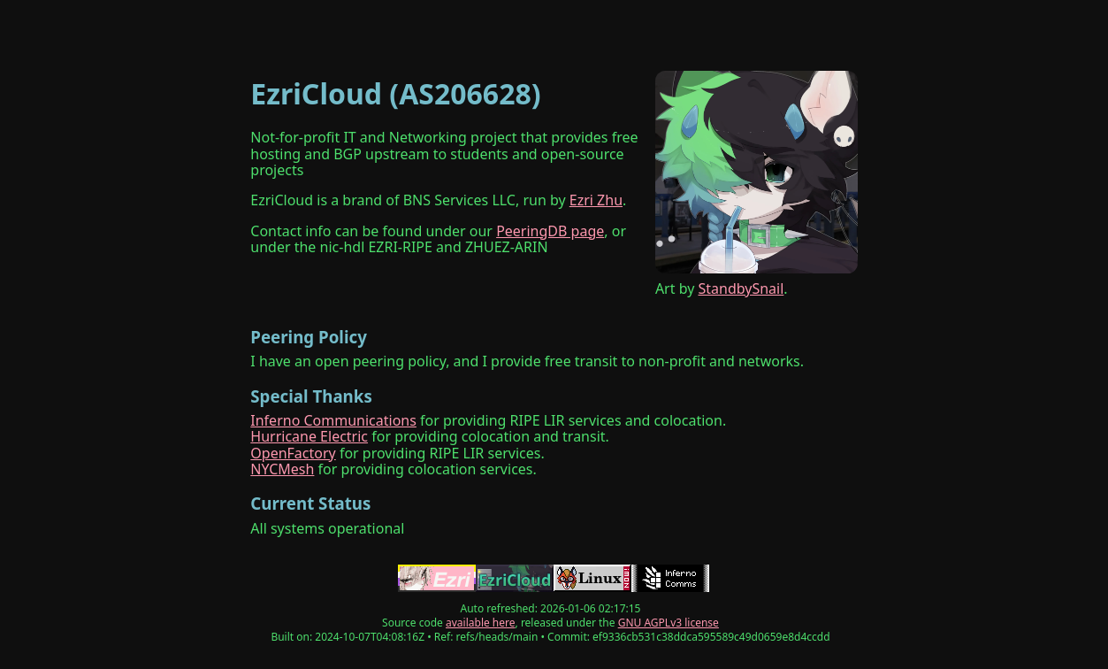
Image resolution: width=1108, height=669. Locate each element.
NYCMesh (282, 469)
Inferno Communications (333, 420)
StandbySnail (741, 288)
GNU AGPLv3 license (668, 622)
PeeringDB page (550, 231)
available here (481, 622)
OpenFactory (292, 453)
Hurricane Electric (309, 436)
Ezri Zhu (596, 200)
